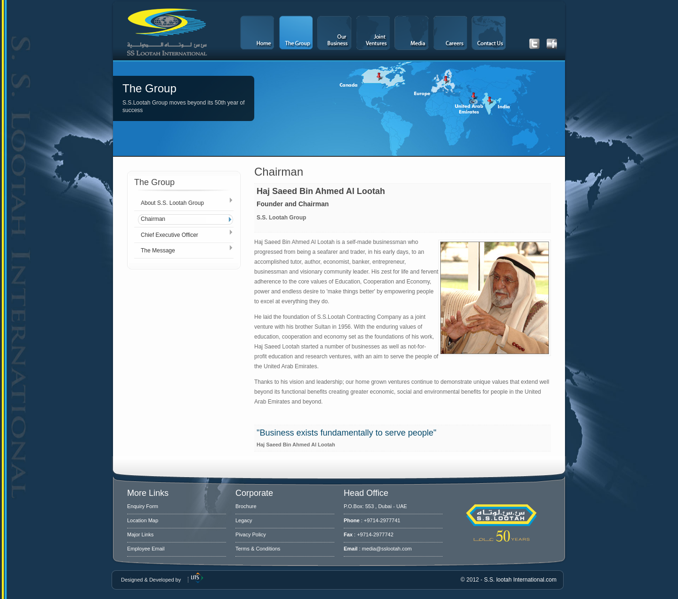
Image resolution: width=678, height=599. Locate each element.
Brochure (246, 506)
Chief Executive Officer (169, 235)
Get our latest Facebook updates (552, 43)
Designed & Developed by (151, 580)
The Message (158, 250)
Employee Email (145, 548)
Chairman (153, 219)
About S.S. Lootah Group (172, 203)
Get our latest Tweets (534, 43)
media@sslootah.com (387, 548)
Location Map (142, 520)
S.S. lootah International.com (520, 579)
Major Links (140, 534)
